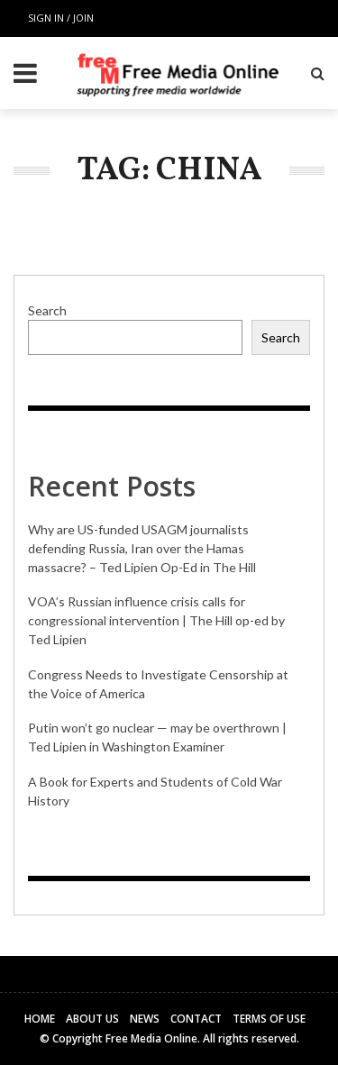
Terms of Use (269, 1018)
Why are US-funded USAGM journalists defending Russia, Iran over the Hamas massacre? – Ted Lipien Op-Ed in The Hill (142, 548)
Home (39, 1018)
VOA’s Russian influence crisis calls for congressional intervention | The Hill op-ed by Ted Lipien (156, 620)
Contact (196, 1018)
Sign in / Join (61, 17)
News (145, 1018)
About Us (92, 1018)
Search (47, 310)
